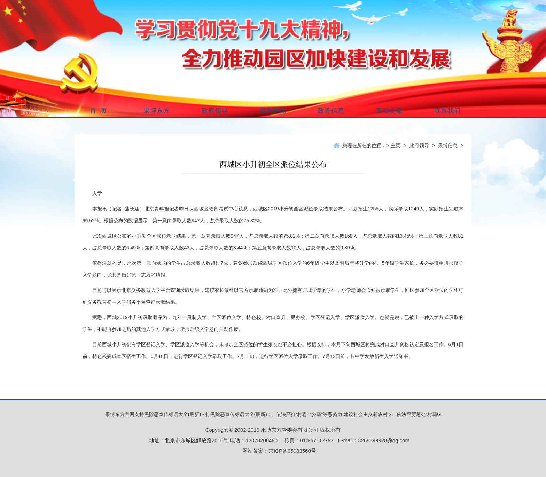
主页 (395, 145)
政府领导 (419, 145)
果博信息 (448, 145)
